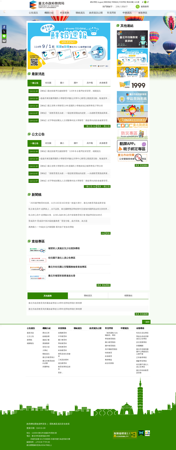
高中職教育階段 (111, 349)
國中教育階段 (110, 345)
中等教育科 (62, 336)
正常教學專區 (141, 357)
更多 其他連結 (141, 165)
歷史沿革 (46, 332)
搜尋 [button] (138, 6)
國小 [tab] (62, 83)
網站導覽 (93, 2)
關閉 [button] (148, 322)
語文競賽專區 (141, 342)
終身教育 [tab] (104, 83)
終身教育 (108, 356)
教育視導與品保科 (64, 367)
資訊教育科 (62, 363)
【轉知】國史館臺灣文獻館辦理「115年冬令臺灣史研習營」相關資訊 (64, 91)
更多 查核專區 (103, 285)
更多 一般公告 (103, 126)
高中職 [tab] (90, 83)
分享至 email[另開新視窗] (4, 40)
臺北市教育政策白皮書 (48, 361)
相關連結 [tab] (128, 295)
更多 (108, 233)
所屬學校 (46, 366)
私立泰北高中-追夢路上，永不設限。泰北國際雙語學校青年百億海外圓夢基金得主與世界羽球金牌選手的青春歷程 (69, 209)
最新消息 (38, 74)
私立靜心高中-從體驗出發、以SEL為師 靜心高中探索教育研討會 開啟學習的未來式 (65, 215)
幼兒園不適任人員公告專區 (142, 365)
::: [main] (27, 20)
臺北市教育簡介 (48, 357)
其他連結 (126, 25)
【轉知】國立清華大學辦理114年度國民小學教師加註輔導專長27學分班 (65, 106)
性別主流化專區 (142, 332)
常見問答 (122, 2)
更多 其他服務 (141, 314)
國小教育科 (62, 339)
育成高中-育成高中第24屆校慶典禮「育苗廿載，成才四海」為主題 (57, 221)
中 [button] (145, 2)
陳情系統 (107, 2)
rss (103, 233)
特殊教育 (108, 352)
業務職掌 (46, 343)
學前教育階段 (110, 338)
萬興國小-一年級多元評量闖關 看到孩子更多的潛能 (51, 227)
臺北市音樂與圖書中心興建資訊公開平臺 (142, 351)
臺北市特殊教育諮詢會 (142, 371)
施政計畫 (46, 339)
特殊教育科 (62, 346)
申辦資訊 (115, 2)
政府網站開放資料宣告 (36, 423)
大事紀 (45, 350)
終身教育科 (62, 350)
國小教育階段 (110, 342)
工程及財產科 (63, 359)
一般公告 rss (90, 126)
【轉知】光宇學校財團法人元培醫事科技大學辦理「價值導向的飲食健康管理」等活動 (69, 120)
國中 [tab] (76, 83)
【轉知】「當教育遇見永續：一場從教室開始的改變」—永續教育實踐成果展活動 (69, 113)
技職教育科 (62, 332)
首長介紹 (46, 346)
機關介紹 (49, 12)
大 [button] (148, 2)
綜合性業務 (109, 363)
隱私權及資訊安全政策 (60, 423)
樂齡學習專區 (141, 361)
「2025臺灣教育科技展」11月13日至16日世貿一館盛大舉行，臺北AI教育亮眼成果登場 (67, 203)
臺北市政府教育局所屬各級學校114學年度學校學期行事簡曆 (55, 303)
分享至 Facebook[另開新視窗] (4, 27)
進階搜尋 (145, 6)
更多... (60, 372)
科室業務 (64, 12)
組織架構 (46, 336)
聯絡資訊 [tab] (88, 295)
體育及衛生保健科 (64, 354)
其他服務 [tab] (48, 295)
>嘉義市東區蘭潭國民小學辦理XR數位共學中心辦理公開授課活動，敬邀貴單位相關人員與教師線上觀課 (69, 98)
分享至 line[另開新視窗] (4, 36)
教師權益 (108, 359)
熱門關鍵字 (107, 6)
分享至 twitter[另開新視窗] (4, 31)
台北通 (136, 2)
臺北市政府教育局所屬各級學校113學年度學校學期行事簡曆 (55, 309)
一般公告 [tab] (34, 83)
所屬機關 (139, 345)
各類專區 (142, 12)
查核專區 (38, 241)
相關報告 (30, 343)
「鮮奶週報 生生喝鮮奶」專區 (111, 333)
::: (1, 1)
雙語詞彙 (130, 2)
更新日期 (30, 428)
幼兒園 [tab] (48, 83)
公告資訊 (33, 12)
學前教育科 (62, 343)
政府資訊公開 (96, 12)
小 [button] (142, 2)
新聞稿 (36, 194)
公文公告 (38, 134)
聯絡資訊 (80, 12)
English (100, 2)
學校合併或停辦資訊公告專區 (142, 337)
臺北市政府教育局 (47, 5)
